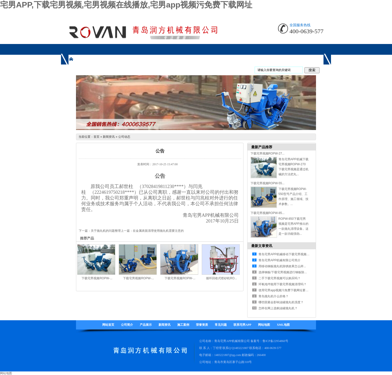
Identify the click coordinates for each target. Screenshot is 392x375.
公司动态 (124, 136)
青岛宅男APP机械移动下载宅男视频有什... (286, 254)
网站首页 (108, 324)
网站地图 (264, 324)
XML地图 (283, 324)
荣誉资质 (202, 324)
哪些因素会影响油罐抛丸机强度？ (281, 302)
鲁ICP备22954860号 (275, 341)
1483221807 (241, 348)
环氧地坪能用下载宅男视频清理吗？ (282, 284)
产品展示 (146, 324)
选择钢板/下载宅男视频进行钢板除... (282, 272)
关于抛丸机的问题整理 (106, 230)
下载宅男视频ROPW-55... (267, 183)
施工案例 (183, 324)
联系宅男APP (242, 324)
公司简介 (127, 324)
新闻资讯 (109, 136)
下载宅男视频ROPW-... (97, 278)
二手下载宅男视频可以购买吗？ (279, 278)
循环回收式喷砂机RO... (221, 278)
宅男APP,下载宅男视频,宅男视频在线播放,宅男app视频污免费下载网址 (126, 4)
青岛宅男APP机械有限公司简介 (279, 260)
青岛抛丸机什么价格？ (273, 296)
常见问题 (221, 324)
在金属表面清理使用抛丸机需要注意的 (158, 230)
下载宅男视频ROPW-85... (267, 213)
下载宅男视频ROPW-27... (267, 153)
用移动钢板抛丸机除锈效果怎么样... (282, 266)
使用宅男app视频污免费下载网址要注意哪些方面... (292, 290)
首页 (97, 136)
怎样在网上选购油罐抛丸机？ (278, 308)
